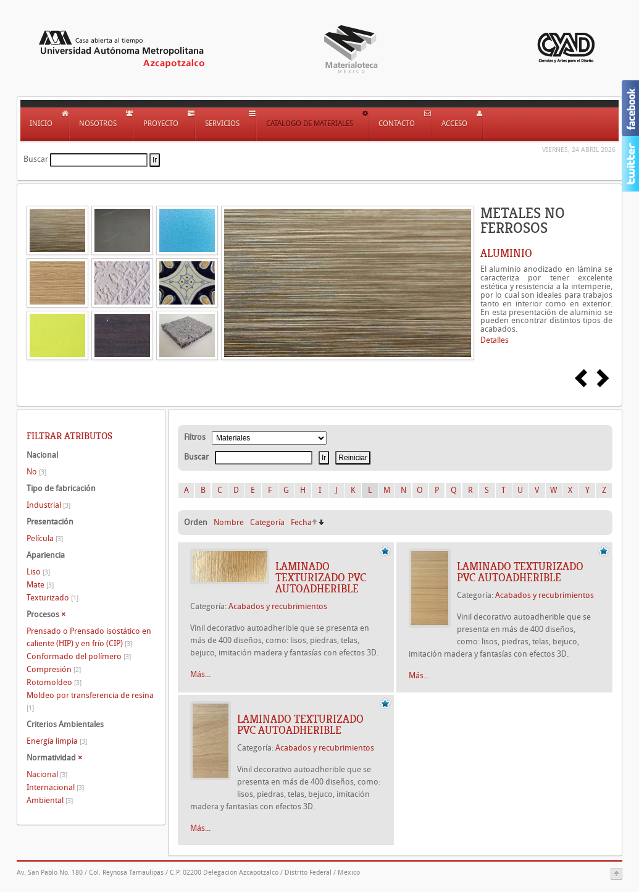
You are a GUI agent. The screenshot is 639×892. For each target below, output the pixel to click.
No (36, 471)
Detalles (494, 340)
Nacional (47, 774)
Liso (38, 571)
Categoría (267, 522)
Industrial (48, 505)
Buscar (35, 159)
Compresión (54, 669)
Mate (40, 584)
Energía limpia (57, 741)
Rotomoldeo (54, 682)
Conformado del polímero (79, 656)
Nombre (229, 522)
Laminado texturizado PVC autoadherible (320, 577)
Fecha (301, 522)
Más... (200, 674)
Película (45, 538)
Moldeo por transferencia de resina (90, 701)
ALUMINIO (506, 253)
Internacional (55, 787)
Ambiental (50, 800)
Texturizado (52, 597)
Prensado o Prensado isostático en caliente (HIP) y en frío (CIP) (89, 637)
